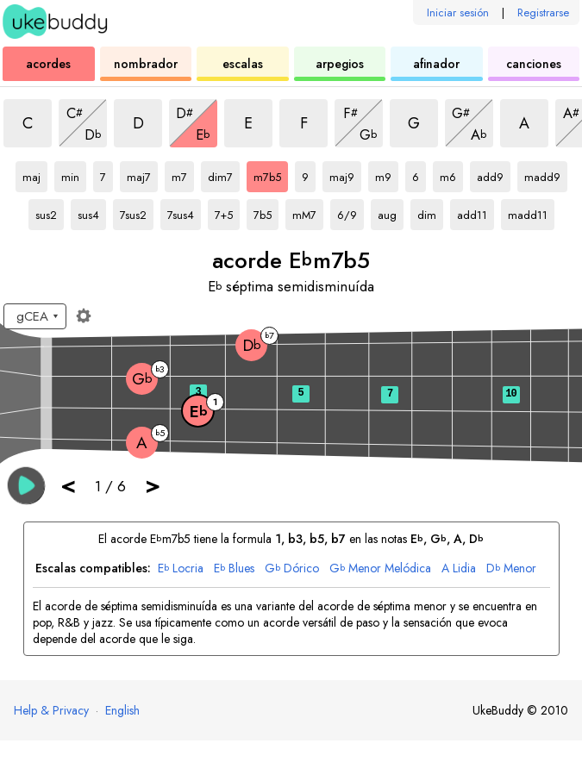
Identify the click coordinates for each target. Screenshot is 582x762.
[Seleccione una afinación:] (34, 316)
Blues (234, 568)
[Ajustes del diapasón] (83, 315)
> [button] (152, 485)
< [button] (68, 485)
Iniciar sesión (458, 12)
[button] (26, 485)
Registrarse (543, 12)
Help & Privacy (51, 710)
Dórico (292, 568)
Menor (511, 568)
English (122, 710)
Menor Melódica (380, 568)
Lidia (458, 568)
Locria (180, 568)
